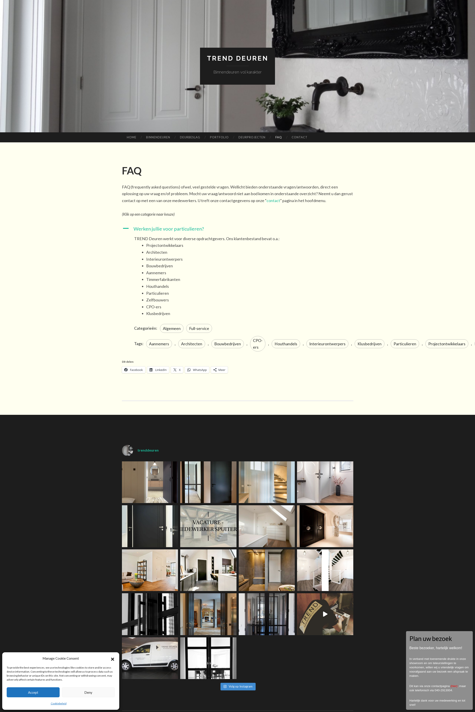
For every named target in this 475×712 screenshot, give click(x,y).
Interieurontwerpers (327, 343)
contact (273, 200)
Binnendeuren (158, 137)
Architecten (191, 343)
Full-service (199, 328)
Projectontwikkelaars (447, 343)
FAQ (278, 137)
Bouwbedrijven (227, 343)
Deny (88, 692)
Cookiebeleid (59, 703)
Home (131, 137)
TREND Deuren (238, 58)
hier (454, 686)
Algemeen (172, 328)
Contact (299, 137)
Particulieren (405, 343)
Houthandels (286, 343)
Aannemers (159, 343)
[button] (112, 658)
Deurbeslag (190, 137)
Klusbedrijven (370, 343)
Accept (33, 692)
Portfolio (219, 137)
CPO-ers (258, 344)
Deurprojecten (252, 137)
